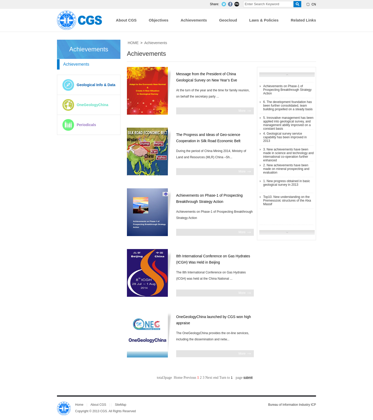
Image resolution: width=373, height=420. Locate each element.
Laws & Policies (263, 20)
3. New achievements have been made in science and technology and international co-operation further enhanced (288, 155)
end (215, 378)
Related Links (303, 20)
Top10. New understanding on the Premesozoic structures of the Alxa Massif (287, 200)
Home (79, 405)
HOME (133, 43)
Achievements (194, 20)
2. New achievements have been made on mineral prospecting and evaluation (286, 168)
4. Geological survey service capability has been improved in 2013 (285, 137)
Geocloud (228, 20)
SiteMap (120, 405)
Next (208, 378)
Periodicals (86, 125)
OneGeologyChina (92, 105)
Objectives (158, 20)
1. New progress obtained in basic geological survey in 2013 (286, 183)
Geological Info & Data (96, 85)
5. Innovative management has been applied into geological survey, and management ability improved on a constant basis (288, 123)
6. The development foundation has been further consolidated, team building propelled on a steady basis (288, 105)
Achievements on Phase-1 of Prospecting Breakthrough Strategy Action (287, 89)
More (242, 111)
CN (314, 4)
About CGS (126, 20)
